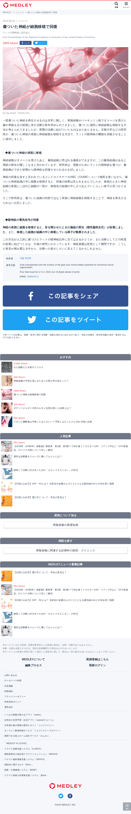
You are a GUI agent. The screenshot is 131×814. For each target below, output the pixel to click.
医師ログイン (97, 665)
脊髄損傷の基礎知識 (65, 524)
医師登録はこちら (97, 659)
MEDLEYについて (33, 659)
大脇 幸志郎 (25, 258)
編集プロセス (33, 665)
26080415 (32, 276)
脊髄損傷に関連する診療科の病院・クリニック (65, 550)
